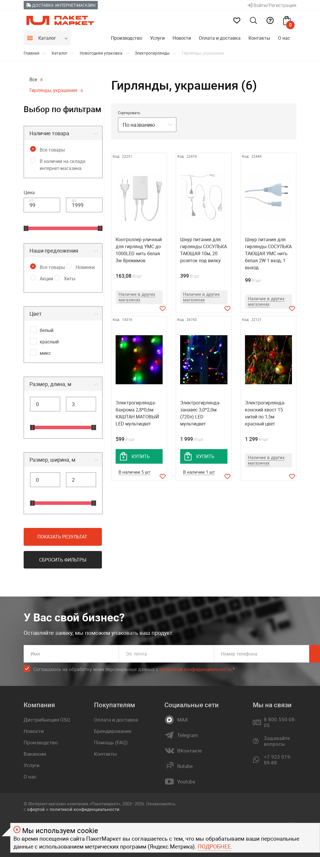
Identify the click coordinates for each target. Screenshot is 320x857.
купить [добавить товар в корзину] (141, 456)
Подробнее (214, 846)
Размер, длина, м (50, 383)
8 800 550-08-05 (280, 722)
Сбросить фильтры (62, 560)
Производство (126, 38)
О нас (284, 38)
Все (36, 79)
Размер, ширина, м (52, 459)
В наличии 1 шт (199, 472)
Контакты (259, 38)
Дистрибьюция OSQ (47, 719)
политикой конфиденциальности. (85, 809)
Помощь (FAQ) (111, 742)
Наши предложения (53, 250)
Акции (46, 278)
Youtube (186, 781)
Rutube (185, 766)
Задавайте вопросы (277, 741)
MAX (182, 720)
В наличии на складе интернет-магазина (62, 164)
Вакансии (35, 753)
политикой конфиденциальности (195, 669)
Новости (182, 38)
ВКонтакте (189, 751)
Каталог (47, 38)
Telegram (187, 735)
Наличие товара (49, 133)
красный (49, 341)
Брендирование (112, 731)
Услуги (157, 38)
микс (45, 353)
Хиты (69, 278)
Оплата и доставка (220, 38)
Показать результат (62, 536)
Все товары (52, 150)
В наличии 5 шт (134, 472)
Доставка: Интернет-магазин (60, 5)
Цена (29, 192)
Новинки (85, 267)
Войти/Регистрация (272, 5)
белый (46, 330)
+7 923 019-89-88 (278, 760)
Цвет (35, 313)
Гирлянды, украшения (56, 90)
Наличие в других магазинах (137, 297)
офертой (36, 809)
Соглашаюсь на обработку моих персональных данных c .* (134, 669)
